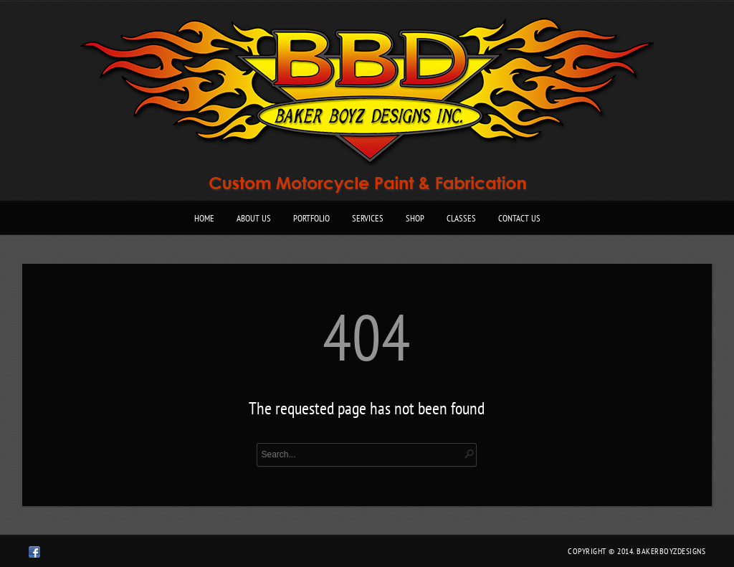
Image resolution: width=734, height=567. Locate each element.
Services (367, 218)
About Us (254, 218)
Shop (415, 218)
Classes (461, 218)
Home (204, 218)
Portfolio (311, 218)
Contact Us (519, 218)
